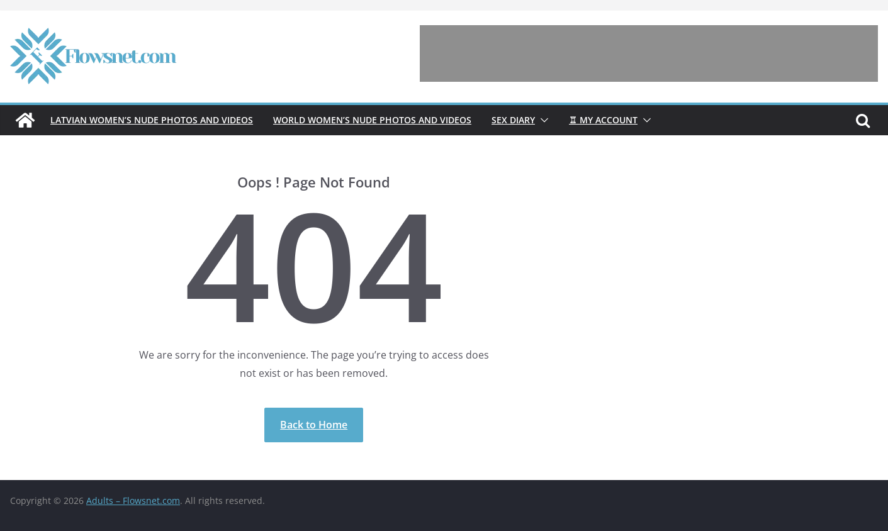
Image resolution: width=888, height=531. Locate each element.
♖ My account (603, 120)
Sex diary (513, 120)
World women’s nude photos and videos (372, 120)
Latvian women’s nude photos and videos (151, 120)
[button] (542, 120)
